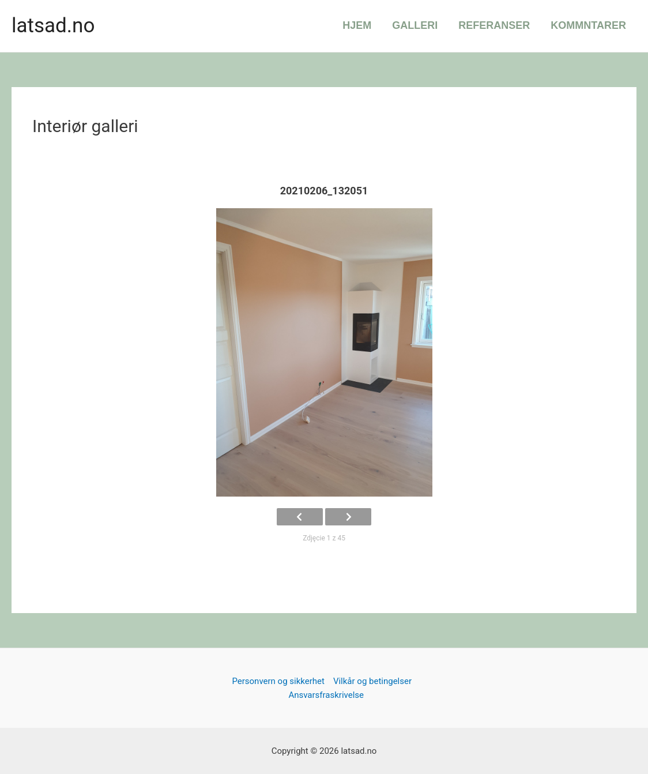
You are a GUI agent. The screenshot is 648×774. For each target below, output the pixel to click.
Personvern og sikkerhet (278, 681)
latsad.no (53, 25)
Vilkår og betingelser (372, 681)
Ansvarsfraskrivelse (326, 695)
